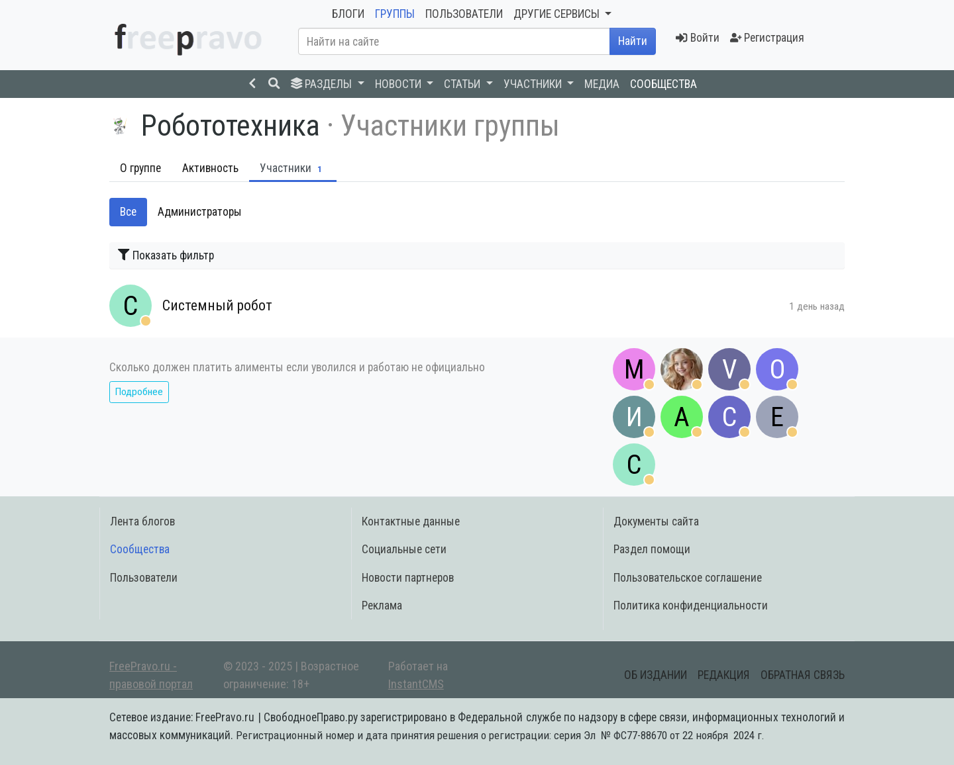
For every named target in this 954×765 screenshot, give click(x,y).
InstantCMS (416, 684)
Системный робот (217, 305)
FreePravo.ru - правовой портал (151, 675)
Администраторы (200, 211)
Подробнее (139, 392)
